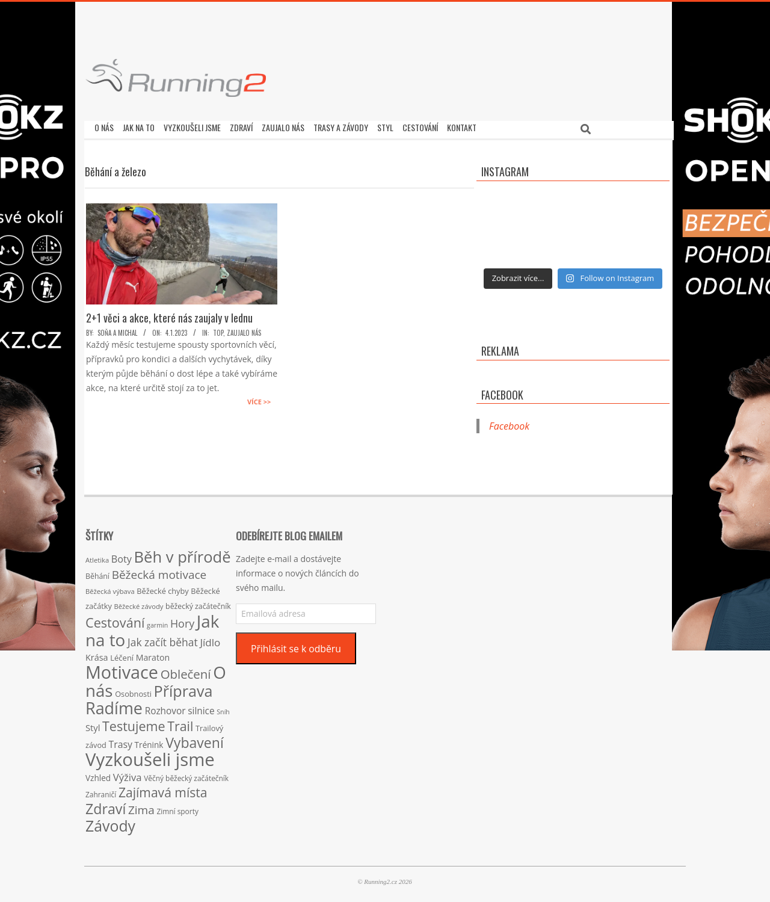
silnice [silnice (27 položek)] (201, 708)
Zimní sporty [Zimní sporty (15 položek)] (177, 808)
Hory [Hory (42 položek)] (182, 620)
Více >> (259, 398)
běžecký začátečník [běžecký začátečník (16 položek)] (198, 603)
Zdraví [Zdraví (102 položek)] (105, 805)
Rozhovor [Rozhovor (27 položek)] (165, 708)
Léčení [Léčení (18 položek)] (122, 654)
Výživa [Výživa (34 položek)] (127, 774)
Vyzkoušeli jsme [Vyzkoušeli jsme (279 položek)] (150, 756)
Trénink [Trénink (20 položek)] (149, 741)
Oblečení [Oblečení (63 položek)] (186, 671)
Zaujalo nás (244, 330)
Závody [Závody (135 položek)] (110, 822)
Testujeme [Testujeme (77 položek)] (133, 723)
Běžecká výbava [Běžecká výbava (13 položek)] (110, 588)
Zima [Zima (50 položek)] (141, 807)
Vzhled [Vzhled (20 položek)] (98, 774)
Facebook (502, 392)
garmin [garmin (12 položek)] (157, 622)
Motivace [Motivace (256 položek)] (121, 669)
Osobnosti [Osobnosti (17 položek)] (133, 690)
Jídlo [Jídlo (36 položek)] (210, 639)
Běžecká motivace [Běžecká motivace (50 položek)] (159, 571)
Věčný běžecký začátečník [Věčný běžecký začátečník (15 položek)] (186, 775)
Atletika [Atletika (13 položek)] (97, 556)
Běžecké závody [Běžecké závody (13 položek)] (139, 603)
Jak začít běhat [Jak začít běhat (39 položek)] (163, 639)
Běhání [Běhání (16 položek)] (97, 573)
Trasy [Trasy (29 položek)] (120, 741)
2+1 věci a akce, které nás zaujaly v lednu (169, 315)
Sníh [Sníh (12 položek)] (223, 709)
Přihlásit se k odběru (296, 645)
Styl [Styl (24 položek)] (92, 724)
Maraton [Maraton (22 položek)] (153, 654)
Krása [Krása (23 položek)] (96, 654)
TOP (218, 330)
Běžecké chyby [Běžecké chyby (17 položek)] (162, 587)
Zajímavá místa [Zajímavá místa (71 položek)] (163, 789)
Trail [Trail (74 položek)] (180, 723)
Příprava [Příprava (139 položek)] (183, 688)
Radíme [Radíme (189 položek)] (114, 705)
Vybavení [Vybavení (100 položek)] (194, 739)
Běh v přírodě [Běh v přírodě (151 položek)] (182, 553)
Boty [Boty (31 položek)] (121, 556)
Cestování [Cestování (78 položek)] (114, 619)
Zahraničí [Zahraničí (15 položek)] (100, 791)
